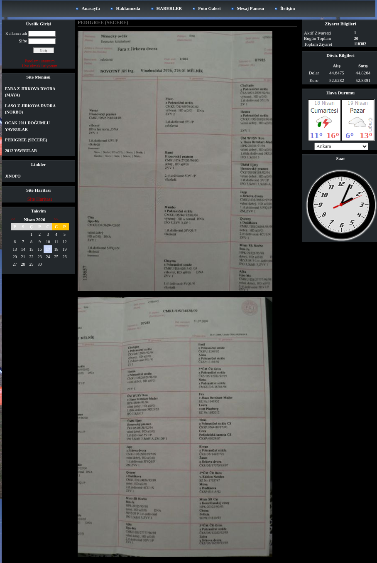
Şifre (23, 41)
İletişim (287, 8)
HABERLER (169, 8)
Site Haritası (39, 199)
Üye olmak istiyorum (39, 66)
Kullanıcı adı (16, 33)
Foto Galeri (209, 8)
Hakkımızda (128, 8)
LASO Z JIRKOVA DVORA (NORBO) (30, 109)
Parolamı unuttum (40, 61)
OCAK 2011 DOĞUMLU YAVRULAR (27, 126)
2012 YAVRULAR (21, 150)
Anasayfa (90, 8)
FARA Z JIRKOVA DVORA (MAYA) (30, 92)
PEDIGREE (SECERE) (26, 140)
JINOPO (13, 176)
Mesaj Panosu (250, 8)
